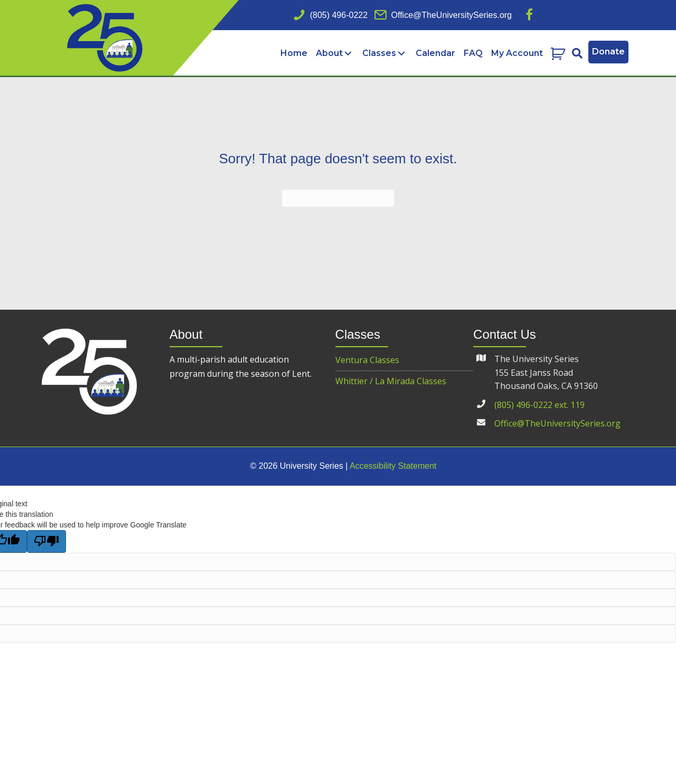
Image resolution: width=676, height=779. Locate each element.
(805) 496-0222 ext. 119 (539, 406)
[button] (529, 14)
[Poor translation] (46, 542)
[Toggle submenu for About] (347, 54)
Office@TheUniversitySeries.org (557, 424)
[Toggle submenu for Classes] (401, 54)
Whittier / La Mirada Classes (390, 382)
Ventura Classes (367, 361)
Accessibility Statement (393, 466)
